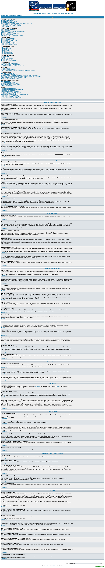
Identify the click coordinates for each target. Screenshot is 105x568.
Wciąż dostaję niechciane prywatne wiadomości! (10, 64)
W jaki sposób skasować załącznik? (8, 90)
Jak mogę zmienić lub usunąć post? (8, 39)
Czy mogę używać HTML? (6, 48)
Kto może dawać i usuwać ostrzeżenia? (8, 82)
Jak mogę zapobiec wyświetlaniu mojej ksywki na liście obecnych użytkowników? (17, 23)
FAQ (34, 13)
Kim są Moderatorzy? (5, 57)
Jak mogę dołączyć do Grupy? (7, 59)
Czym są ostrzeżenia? (5, 81)
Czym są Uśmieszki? (5, 49)
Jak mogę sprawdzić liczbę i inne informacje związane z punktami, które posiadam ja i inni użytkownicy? (21, 76)
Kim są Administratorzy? (6, 56)
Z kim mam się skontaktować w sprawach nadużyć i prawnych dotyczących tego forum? (18, 70)
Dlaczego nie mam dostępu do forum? (8, 43)
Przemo (58, 386)
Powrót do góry (4, 110)
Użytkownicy (43, 13)
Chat (66, 13)
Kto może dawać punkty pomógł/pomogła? (9, 74)
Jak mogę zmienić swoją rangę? (7, 34)
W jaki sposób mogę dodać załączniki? (8, 88)
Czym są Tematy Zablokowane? (7, 53)
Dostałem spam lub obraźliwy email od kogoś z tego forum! (12, 65)
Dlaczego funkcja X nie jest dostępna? (8, 69)
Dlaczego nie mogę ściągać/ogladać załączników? (11, 96)
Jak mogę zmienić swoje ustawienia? (8, 29)
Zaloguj (58, 13)
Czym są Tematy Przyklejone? (7, 52)
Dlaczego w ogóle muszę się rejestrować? (9, 21)
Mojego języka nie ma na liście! (7, 32)
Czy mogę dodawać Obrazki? (7, 50)
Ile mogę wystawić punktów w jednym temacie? (10, 78)
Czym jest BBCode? (5, 47)
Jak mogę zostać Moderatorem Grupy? (8, 60)
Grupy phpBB (37, 386)
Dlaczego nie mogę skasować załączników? (9, 95)
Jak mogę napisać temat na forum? (8, 38)
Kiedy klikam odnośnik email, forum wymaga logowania (12, 35)
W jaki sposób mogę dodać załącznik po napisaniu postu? (12, 89)
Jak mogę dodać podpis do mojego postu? (9, 40)
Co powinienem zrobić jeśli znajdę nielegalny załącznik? (12, 97)
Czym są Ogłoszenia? (5, 51)
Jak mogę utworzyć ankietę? (6, 41)
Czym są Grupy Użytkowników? (7, 58)
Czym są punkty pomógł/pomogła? (8, 73)
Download (70, 13)
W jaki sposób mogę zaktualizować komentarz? (10, 91)
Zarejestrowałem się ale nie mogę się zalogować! (10, 24)
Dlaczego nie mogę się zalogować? (8, 20)
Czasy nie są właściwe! (5, 30)
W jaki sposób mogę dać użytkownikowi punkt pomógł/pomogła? (13, 77)
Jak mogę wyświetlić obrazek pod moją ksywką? (10, 33)
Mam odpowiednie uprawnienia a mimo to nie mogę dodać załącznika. (14, 94)
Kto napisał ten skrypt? (5, 68)
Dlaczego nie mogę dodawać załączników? (9, 93)
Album (62, 13)
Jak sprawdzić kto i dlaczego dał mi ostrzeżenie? (10, 84)
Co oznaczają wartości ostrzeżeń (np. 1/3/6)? (10, 83)
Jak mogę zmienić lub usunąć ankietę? (8, 42)
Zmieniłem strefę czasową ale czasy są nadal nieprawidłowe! (13, 31)
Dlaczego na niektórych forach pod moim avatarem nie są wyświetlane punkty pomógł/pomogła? (19, 75)
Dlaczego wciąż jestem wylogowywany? (9, 22)
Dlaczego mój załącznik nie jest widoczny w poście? (11, 92)
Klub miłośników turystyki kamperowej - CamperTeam (11, 15)
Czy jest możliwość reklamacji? (7, 85)
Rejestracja (53, 13)
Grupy (48, 13)
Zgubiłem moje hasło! (5, 26)
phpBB (48, 565)
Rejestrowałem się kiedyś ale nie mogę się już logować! (12, 25)
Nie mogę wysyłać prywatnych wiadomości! (9, 63)
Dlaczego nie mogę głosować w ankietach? (9, 44)
